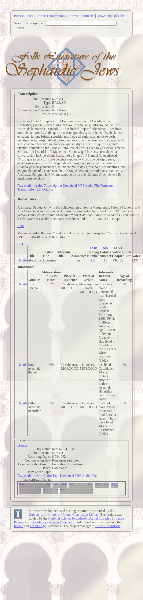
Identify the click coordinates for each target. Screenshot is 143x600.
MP (105, 248)
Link (20, 226)
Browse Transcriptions (50, 16)
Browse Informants (81, 16)
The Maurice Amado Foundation (53, 522)
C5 (93, 260)
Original (48, 189)
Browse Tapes (23, 16)
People (18, 526)
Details (22, 260)
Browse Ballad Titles (111, 16)
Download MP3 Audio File (81, 185)
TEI (38, 189)
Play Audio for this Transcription (39, 185)
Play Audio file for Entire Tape (38, 475)
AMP (93, 248)
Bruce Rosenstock (107, 526)
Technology (37, 526)
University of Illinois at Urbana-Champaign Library (64, 514)
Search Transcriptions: (29, 23)
